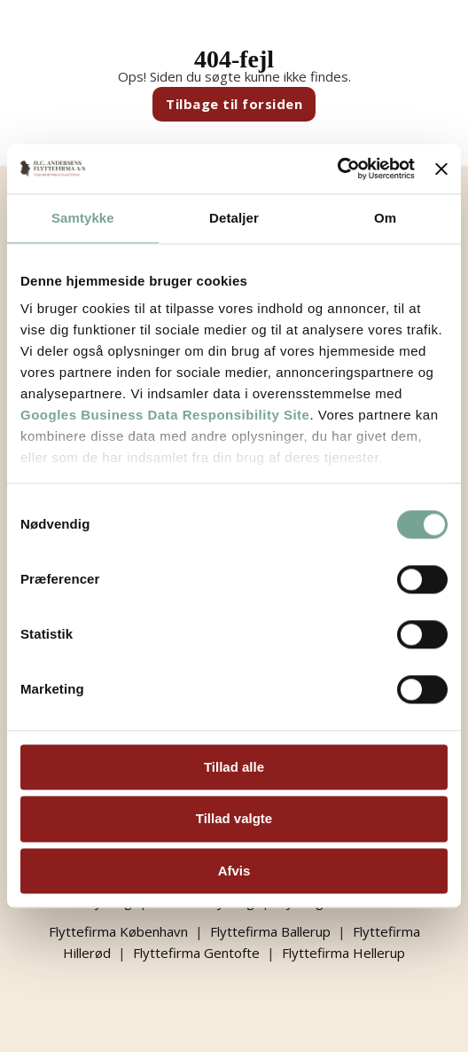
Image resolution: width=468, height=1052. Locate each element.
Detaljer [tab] (234, 217)
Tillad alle (234, 766)
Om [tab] (385, 217)
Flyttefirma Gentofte (196, 953)
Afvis (234, 870)
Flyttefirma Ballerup (270, 931)
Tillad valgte (234, 819)
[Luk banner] (441, 168)
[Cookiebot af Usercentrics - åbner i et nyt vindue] (337, 168)
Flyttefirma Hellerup (343, 953)
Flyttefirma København (118, 931)
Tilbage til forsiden (234, 104)
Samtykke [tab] (82, 217)
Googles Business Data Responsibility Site (164, 414)
